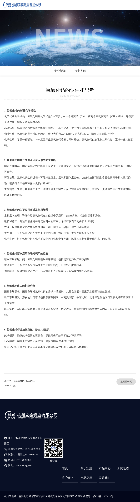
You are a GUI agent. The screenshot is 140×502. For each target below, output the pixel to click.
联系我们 (104, 477)
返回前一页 (126, 381)
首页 (65, 468)
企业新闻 (60, 70)
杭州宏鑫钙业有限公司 (16, 496)
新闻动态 (123, 468)
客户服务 (68, 477)
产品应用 (86, 477)
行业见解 (80, 70)
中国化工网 (64, 496)
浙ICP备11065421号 (103, 496)
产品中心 (104, 468)
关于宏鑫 (86, 468)
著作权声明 (76, 496)
